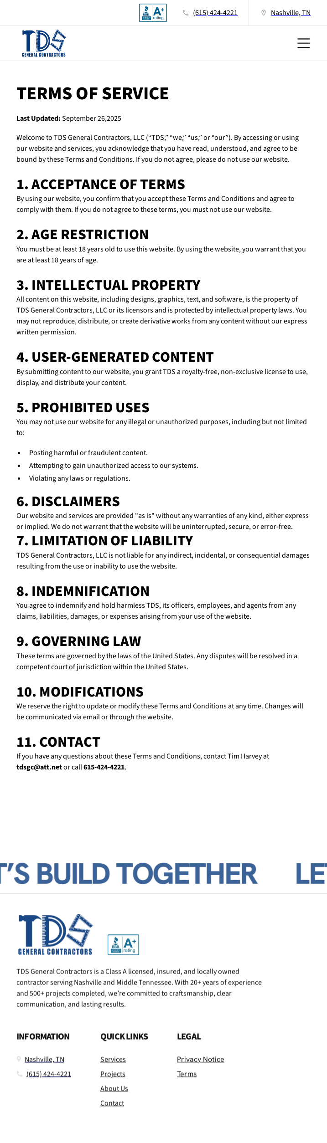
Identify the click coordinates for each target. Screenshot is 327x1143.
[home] (41, 43)
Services (113, 1066)
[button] (301, 43)
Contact (112, 1109)
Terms (187, 1080)
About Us (114, 1095)
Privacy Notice (200, 1065)
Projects (112, 1080)
